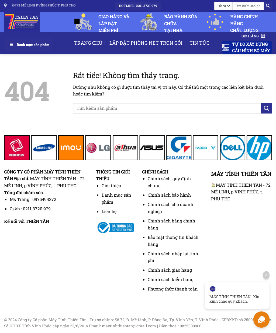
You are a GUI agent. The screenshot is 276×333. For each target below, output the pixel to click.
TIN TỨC (199, 43)
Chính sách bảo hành (169, 195)
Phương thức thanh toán (173, 289)
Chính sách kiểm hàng (171, 279)
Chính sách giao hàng (170, 270)
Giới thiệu (111, 185)
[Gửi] (268, 6)
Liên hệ (109, 211)
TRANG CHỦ (88, 43)
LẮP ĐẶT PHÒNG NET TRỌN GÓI (145, 43)
